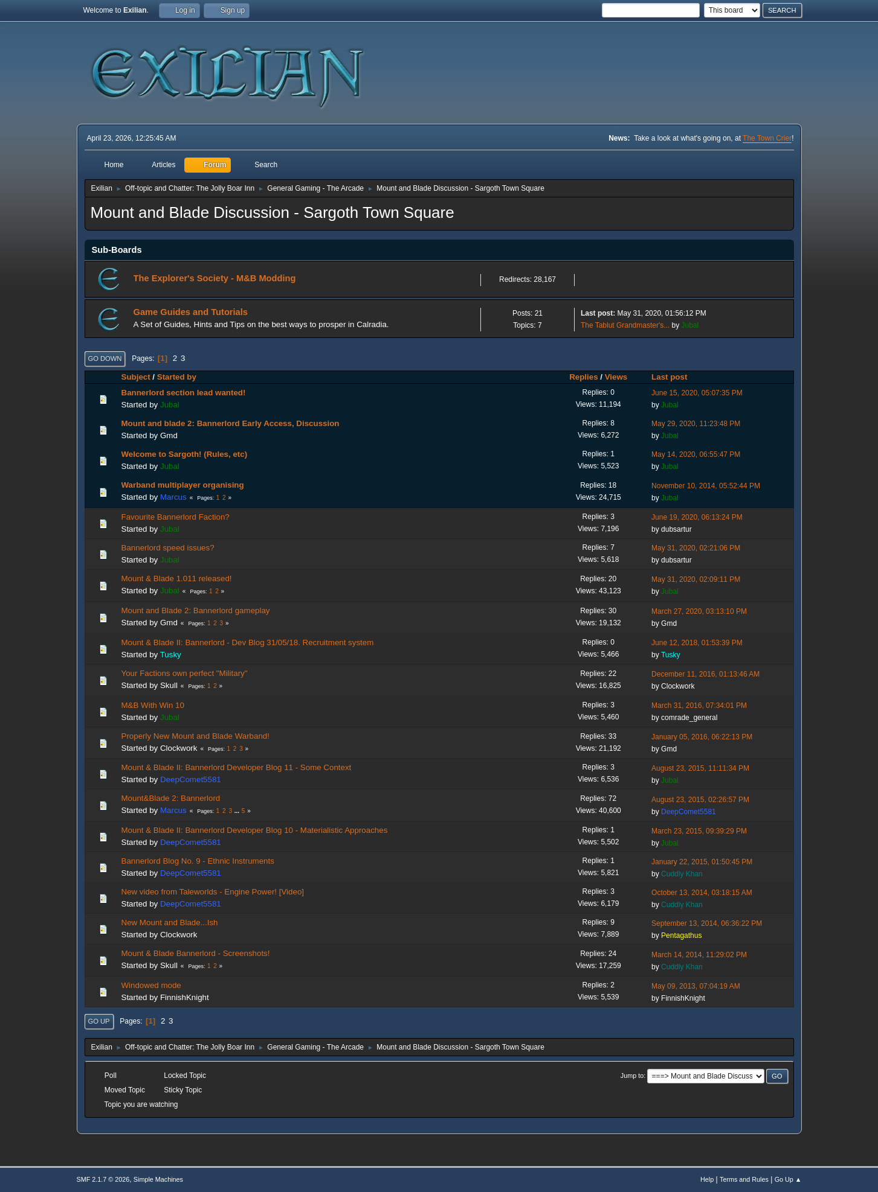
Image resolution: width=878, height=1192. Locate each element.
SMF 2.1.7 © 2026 (103, 1179)
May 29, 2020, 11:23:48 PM (695, 423)
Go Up (99, 1021)
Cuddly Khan (682, 874)
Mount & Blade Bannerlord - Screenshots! (195, 953)
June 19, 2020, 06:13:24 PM (697, 517)
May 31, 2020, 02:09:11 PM (695, 579)
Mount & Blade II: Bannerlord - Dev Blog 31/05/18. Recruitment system (247, 642)
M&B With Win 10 (152, 705)
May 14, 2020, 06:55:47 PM (695, 454)
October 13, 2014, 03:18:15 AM (701, 892)
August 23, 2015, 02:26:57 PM (700, 799)
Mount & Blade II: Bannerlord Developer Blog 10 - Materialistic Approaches (254, 830)
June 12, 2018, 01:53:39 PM (697, 643)
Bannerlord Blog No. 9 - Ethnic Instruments (197, 860)
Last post (674, 376)
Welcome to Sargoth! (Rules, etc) (184, 454)
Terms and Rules (744, 1179)
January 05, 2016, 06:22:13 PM (701, 737)
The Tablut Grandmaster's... (625, 325)
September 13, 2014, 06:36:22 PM (706, 923)
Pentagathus (681, 935)
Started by (176, 376)
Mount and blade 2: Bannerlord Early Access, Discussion (230, 423)
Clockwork (677, 686)
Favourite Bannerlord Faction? (175, 516)
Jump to (632, 1075)
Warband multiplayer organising (182, 484)
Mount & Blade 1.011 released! (176, 578)
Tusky (170, 654)
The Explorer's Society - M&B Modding (215, 278)
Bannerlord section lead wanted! (183, 392)
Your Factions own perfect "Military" (184, 673)
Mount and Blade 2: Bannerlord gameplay (195, 610)
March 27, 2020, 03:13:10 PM (699, 611)
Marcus (173, 497)
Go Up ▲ (788, 1179)
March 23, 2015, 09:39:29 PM (699, 831)
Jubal (690, 325)
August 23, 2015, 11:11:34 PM (700, 768)
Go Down (105, 358)
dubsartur (676, 529)
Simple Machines (158, 1179)
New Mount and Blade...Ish (169, 922)
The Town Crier (767, 138)
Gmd (169, 435)
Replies (583, 376)
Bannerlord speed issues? (168, 547)
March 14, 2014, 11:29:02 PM (699, 955)
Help (707, 1179)
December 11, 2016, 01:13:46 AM (705, 674)
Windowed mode (151, 985)
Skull (169, 685)
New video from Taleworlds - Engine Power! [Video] (213, 891)
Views (616, 376)
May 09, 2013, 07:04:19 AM (695, 986)
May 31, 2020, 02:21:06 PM (695, 548)
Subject (135, 376)
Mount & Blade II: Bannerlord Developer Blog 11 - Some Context (236, 767)
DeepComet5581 (190, 779)
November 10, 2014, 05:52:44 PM (705, 486)
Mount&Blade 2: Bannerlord (171, 798)
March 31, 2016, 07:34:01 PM (699, 705)
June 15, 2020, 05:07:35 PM (697, 393)
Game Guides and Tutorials (191, 312)
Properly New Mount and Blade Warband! (195, 736)
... (237, 811)
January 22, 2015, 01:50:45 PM (701, 862)
